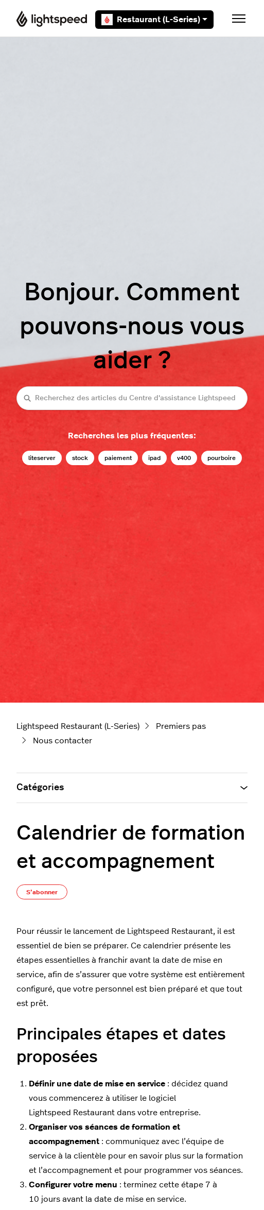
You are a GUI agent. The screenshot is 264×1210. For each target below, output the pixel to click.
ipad (154, 458)
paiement (118, 458)
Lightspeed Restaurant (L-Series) (77, 726)
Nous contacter (62, 741)
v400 (184, 458)
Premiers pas (181, 726)
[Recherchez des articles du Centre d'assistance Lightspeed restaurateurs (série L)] (132, 398)
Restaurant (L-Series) (154, 19)
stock (80, 458)
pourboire (221, 458)
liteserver (42, 458)
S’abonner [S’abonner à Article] (42, 892)
